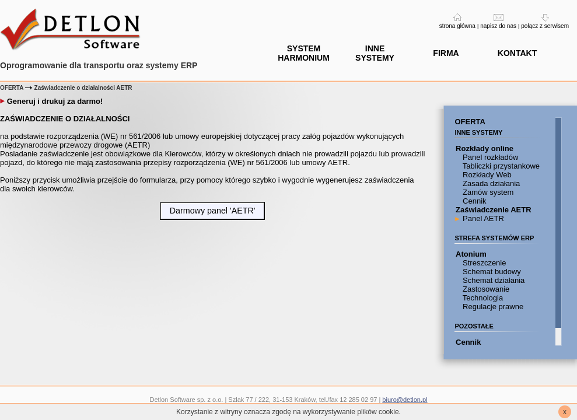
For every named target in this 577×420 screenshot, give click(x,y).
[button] (212, 211)
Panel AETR (481, 218)
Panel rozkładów (489, 157)
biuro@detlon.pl (404, 399)
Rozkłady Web (485, 174)
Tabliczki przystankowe (500, 166)
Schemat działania (492, 280)
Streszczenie (483, 262)
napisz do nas (498, 26)
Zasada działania (490, 183)
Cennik (473, 201)
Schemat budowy (490, 271)
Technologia (481, 297)
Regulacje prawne (491, 306)
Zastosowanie (484, 289)
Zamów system (486, 192)
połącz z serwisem (545, 26)
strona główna (457, 26)
